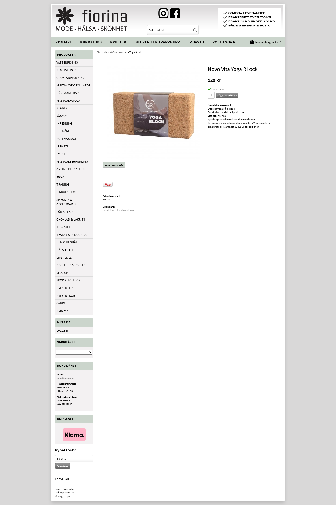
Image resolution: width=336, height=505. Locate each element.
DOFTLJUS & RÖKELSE (71, 265)
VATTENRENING (67, 62)
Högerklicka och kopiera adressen (119, 210)
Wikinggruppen (63, 496)
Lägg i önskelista (114, 164)
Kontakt (64, 42)
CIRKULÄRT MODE (68, 192)
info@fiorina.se (65, 378)
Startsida (102, 52)
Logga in (62, 330)
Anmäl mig (62, 465)
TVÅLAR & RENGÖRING (72, 235)
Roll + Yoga (223, 42)
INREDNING (64, 123)
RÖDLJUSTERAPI (68, 93)
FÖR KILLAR (64, 212)
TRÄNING (62, 184)
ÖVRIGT (61, 303)
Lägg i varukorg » (227, 95)
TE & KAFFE (64, 227)
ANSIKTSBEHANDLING (71, 169)
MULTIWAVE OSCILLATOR (73, 85)
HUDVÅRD (63, 131)
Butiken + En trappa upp (157, 42)
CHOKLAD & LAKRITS (70, 219)
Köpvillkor (62, 479)
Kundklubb (91, 42)
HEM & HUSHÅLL (67, 242)
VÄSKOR (61, 116)
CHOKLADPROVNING (70, 77)
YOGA (60, 177)
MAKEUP (62, 273)
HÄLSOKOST (64, 250)
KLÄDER (61, 108)
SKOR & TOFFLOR (68, 280)
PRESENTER (64, 288)
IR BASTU (62, 146)
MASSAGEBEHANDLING (72, 161)
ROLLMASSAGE (66, 138)
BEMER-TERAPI (66, 70)
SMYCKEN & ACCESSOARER (66, 201)
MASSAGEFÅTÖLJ (68, 100)
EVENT (60, 154)
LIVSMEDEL (64, 257)
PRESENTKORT (66, 296)
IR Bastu (196, 42)
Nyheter (118, 42)
